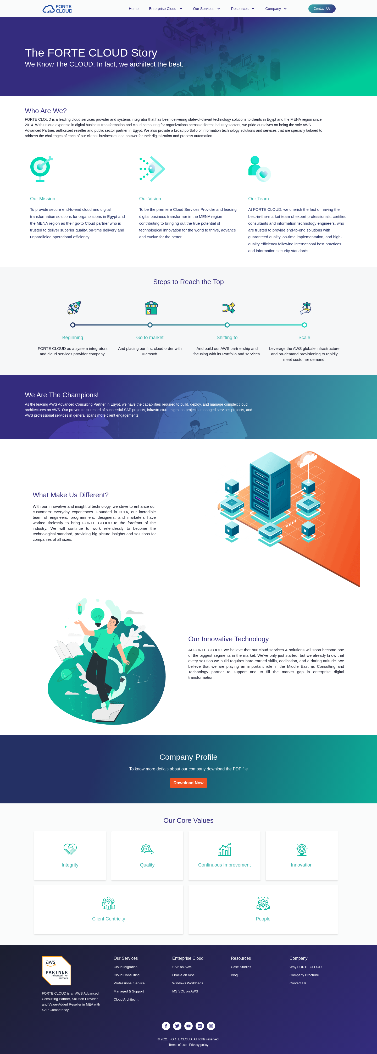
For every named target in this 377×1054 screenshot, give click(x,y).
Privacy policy (198, 1045)
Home (133, 9)
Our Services (207, 8)
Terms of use (178, 1045)
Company (276, 8)
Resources (243, 8)
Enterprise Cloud (165, 8)
